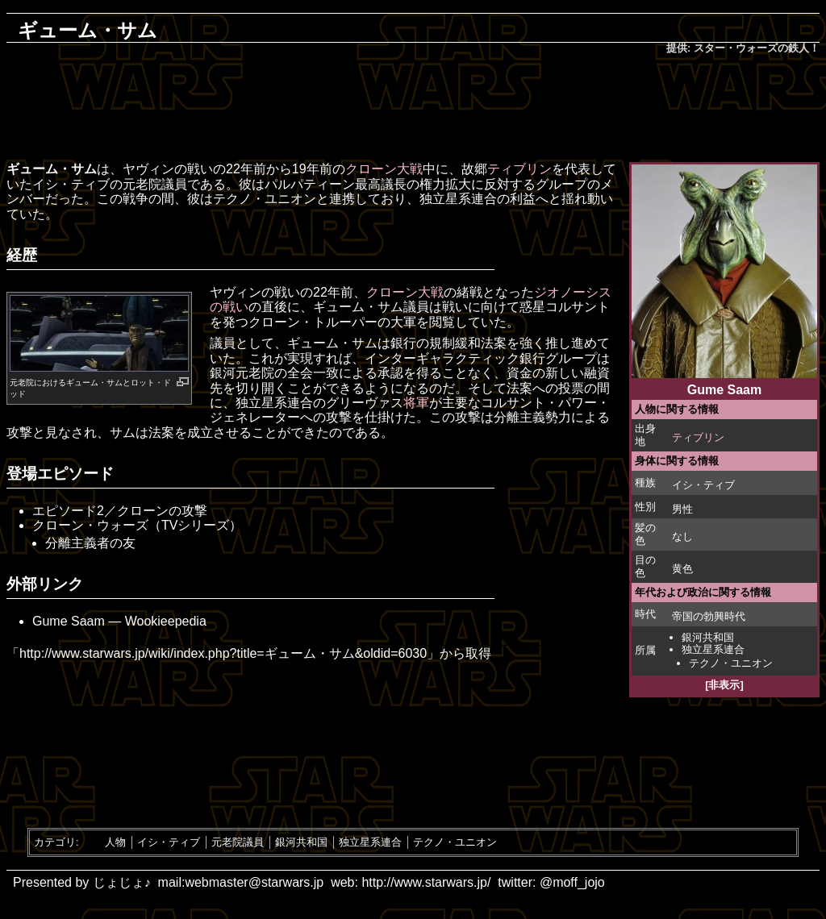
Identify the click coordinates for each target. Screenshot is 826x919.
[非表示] (724, 685)
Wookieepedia (165, 621)
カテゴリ (55, 842)
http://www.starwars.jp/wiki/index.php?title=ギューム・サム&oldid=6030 (223, 653)
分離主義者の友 (90, 543)
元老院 (22, 382)
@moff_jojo (572, 882)
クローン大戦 (384, 169)
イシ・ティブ (703, 485)
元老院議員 (155, 184)
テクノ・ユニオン (731, 663)
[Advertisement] (413, 109)
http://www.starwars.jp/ (425, 882)
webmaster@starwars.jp (254, 882)
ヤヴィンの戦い (168, 169)
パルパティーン (310, 184)
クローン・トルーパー (313, 322)
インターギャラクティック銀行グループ (481, 358)
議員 (416, 307)
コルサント (577, 307)
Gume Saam (68, 621)
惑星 (532, 307)
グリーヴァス (364, 403)
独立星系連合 (713, 649)
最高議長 (381, 184)
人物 (115, 842)
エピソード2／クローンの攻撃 (119, 511)
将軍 (416, 403)
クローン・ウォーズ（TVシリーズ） (137, 525)
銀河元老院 (242, 373)
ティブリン (698, 437)
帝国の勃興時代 (708, 616)
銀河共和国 (708, 637)
